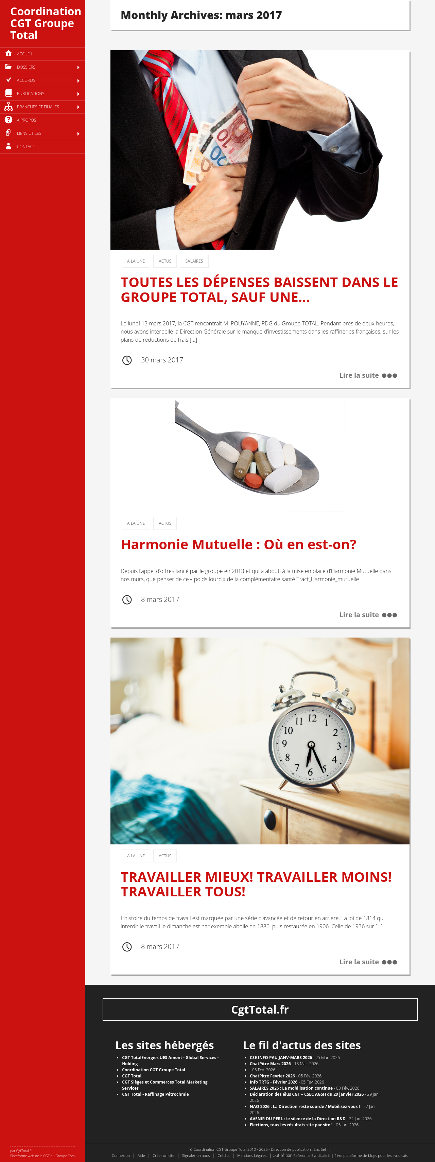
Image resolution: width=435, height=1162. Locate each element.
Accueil (25, 54)
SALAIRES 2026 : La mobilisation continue (291, 1088)
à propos (26, 120)
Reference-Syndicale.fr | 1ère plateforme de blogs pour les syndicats (350, 1155)
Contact (26, 146)
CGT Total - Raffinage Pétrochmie (155, 1094)
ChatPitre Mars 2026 (270, 1064)
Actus (165, 261)
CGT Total (131, 1076)
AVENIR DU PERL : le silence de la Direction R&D (298, 1119)
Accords (26, 80)
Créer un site (163, 1155)
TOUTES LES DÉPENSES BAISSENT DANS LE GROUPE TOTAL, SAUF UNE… (259, 289)
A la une (136, 261)
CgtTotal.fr (260, 1009)
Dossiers (26, 67)
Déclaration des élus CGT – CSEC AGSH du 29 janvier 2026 (307, 1094)
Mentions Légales (251, 1155)
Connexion (121, 1155)
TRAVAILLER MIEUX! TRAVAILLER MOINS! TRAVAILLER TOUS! (256, 884)
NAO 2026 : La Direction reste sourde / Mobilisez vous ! (305, 1106)
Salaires (194, 261)
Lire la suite (359, 375)
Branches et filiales (38, 107)
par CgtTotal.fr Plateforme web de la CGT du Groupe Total (42, 1153)
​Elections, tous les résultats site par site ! (291, 1125)
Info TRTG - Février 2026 (273, 1082)
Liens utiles (29, 133)
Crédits (223, 1155)
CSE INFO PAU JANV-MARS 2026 (281, 1057)
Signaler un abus (196, 1155)
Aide (141, 1155)
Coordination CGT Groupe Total (45, 23)
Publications (31, 93)
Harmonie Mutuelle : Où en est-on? (238, 544)
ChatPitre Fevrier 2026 (272, 1076)
